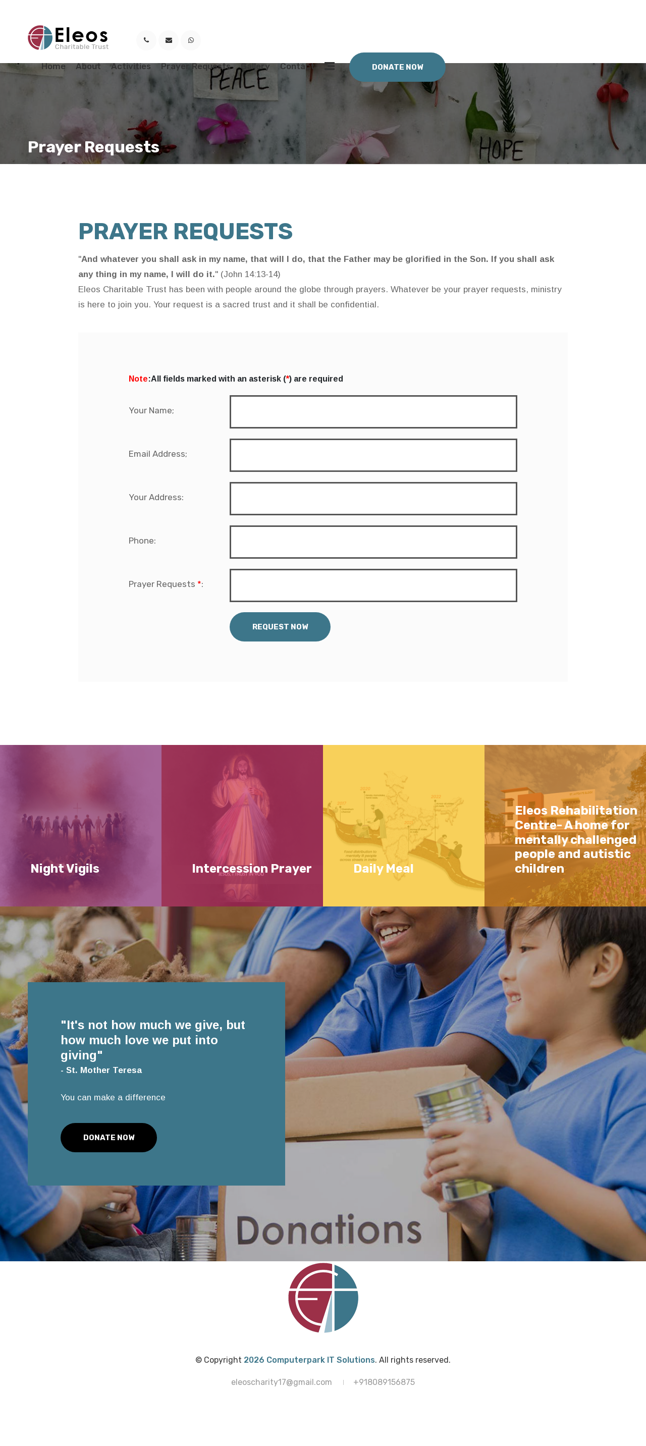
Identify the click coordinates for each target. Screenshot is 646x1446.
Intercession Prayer (252, 869)
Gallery (255, 66)
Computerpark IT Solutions (320, 1360)
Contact (297, 66)
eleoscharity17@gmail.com (281, 1382)
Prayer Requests (196, 66)
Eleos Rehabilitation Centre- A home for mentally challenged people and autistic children (576, 840)
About (88, 66)
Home (53, 66)
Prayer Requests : (166, 584)
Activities (131, 66)
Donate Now (397, 67)
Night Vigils (64, 869)
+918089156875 (384, 1382)
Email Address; (158, 454)
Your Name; (151, 410)
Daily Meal (383, 869)
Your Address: (156, 497)
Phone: (142, 540)
